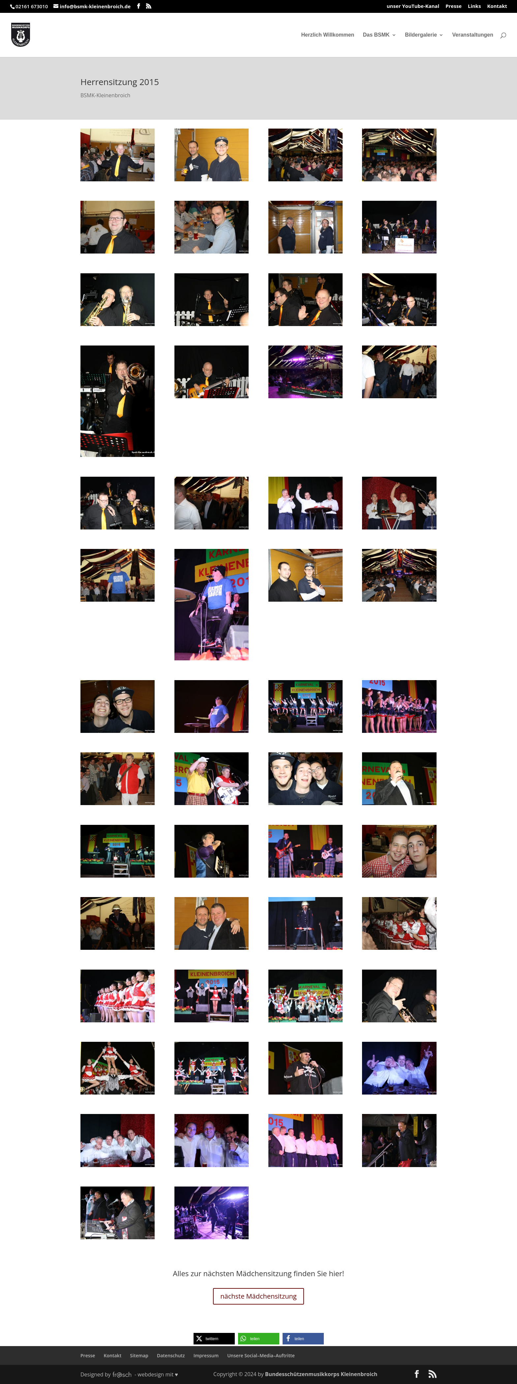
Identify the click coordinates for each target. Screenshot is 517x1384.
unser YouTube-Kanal (413, 6)
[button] (214, 1338)
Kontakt (497, 6)
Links (474, 6)
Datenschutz (171, 1355)
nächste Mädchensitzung (258, 1296)
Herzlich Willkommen (327, 35)
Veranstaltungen (472, 35)
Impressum (206, 1355)
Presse (453, 6)
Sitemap (139, 1355)
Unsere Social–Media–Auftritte (261, 1355)
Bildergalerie (421, 35)
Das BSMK (376, 35)
